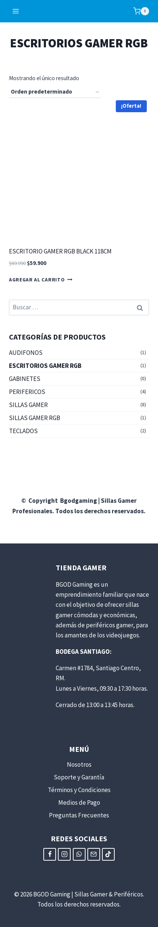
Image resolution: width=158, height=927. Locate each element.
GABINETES (24, 379)
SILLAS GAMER (28, 405)
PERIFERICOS (27, 392)
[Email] (93, 854)
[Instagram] (64, 854)
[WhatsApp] (79, 854)
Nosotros (79, 764)
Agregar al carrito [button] (40, 279)
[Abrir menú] (16, 11)
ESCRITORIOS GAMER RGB (45, 366)
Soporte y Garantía (79, 777)
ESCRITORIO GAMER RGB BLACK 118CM (60, 251)
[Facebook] (49, 854)
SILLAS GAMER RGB (34, 418)
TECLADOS (23, 431)
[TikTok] (108, 854)
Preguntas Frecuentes (79, 815)
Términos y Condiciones (79, 790)
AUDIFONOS (26, 353)
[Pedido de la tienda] (55, 92)
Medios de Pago (79, 802)
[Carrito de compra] (141, 11)
